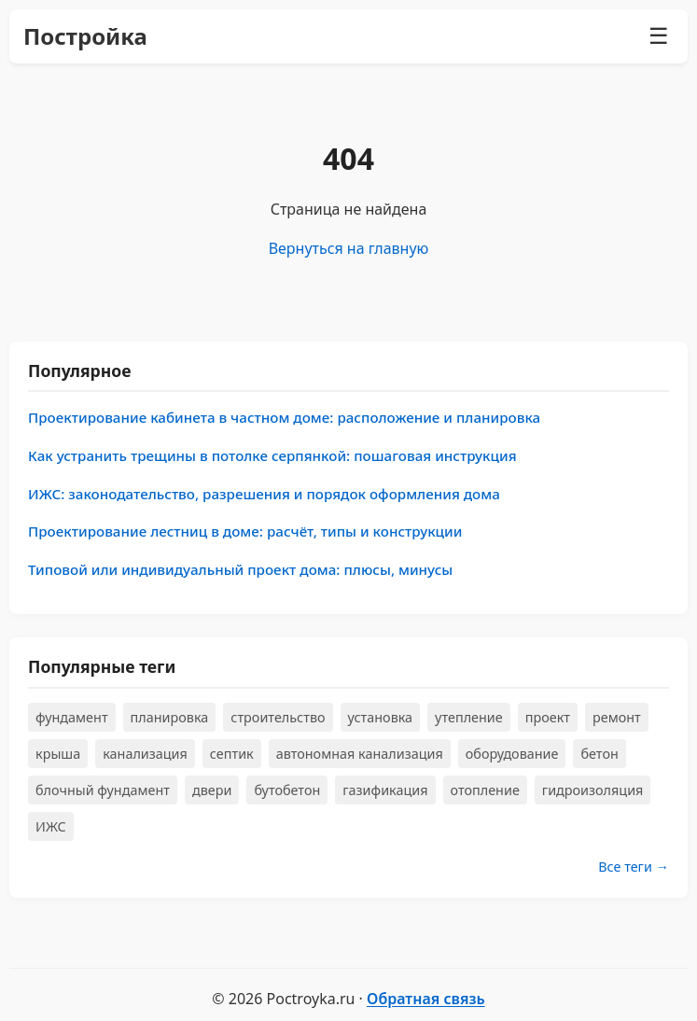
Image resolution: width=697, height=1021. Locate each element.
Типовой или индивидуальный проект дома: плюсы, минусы (240, 569)
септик (232, 753)
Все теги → (633, 866)
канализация (145, 753)
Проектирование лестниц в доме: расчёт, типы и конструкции (245, 531)
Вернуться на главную (349, 248)
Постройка (85, 36)
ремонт (616, 717)
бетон (599, 753)
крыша (57, 753)
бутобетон (287, 790)
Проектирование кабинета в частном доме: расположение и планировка (284, 417)
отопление (485, 790)
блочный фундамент (102, 790)
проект (547, 717)
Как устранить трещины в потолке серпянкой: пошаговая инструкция (272, 455)
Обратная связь (426, 998)
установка (380, 717)
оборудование (512, 753)
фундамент (71, 717)
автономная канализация (359, 753)
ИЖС (50, 826)
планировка (170, 717)
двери (211, 790)
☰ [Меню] (658, 36)
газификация (384, 790)
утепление (469, 717)
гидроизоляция (593, 790)
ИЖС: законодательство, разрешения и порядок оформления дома (264, 493)
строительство (277, 717)
